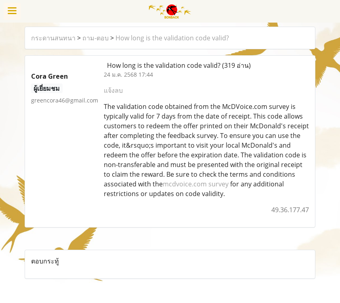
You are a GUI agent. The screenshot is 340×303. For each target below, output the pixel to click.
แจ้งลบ (113, 90)
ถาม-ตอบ (95, 37)
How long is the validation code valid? (172, 37)
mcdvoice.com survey (196, 184)
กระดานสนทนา (53, 37)
